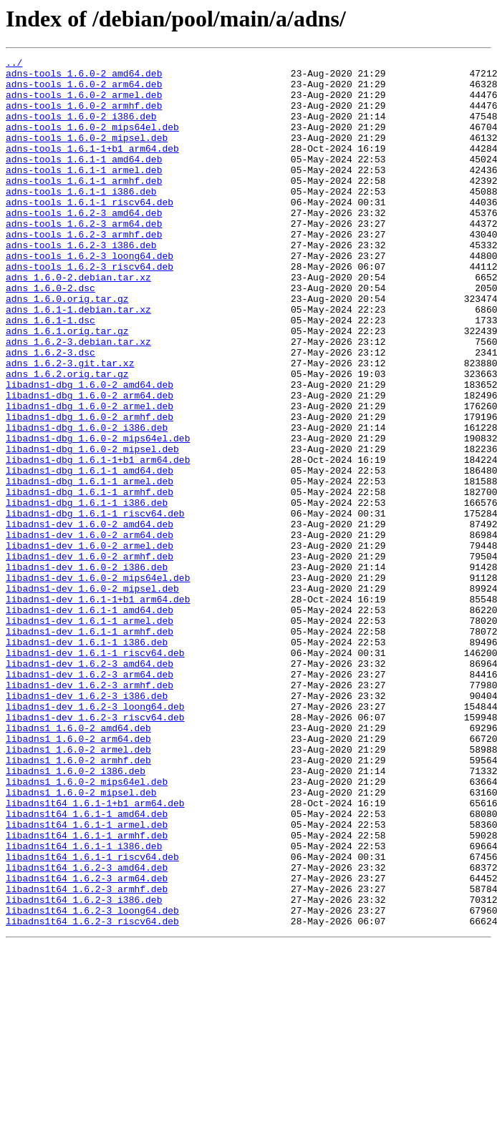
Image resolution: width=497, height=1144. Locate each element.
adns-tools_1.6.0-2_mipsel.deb (87, 154)
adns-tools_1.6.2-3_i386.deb (81, 283)
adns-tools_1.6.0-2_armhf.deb (84, 115)
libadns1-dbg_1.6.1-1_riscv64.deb (95, 605)
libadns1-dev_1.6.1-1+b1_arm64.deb (98, 708)
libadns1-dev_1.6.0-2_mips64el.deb (98, 682)
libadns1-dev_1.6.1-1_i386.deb (87, 759)
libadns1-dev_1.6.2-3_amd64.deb (89, 785)
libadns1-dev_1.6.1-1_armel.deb (89, 734)
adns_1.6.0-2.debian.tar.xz (78, 322)
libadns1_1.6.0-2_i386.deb (75, 914)
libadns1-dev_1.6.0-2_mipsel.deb (92, 695)
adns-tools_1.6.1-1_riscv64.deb (89, 231)
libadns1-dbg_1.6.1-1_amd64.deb (89, 553)
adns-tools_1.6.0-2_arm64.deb (84, 90)
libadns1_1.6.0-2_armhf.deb (78, 901)
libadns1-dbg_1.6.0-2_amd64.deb (89, 450)
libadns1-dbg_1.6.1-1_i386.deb (87, 592)
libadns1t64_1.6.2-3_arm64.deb (87, 1043)
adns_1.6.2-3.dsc (50, 412)
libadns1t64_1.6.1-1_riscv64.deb (92, 1017)
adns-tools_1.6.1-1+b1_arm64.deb (92, 167)
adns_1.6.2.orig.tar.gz (67, 437)
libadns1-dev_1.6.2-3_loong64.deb (95, 837)
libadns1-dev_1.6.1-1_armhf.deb (89, 746)
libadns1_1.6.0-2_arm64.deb (78, 875)
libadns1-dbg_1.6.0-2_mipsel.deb (92, 528)
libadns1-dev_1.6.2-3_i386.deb (87, 824)
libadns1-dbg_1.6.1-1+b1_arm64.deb (98, 540)
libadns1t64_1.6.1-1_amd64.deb (87, 965)
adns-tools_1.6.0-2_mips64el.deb (92, 141)
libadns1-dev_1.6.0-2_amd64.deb (89, 618)
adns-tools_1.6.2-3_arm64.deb (84, 257)
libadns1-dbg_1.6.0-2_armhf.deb (89, 489)
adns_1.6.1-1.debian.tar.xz (78, 360)
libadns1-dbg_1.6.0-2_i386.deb (87, 502)
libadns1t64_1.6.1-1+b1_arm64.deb (95, 953)
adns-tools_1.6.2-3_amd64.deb (84, 244)
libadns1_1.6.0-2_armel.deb (78, 888)
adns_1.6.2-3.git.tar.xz (70, 425)
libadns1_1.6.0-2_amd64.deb (78, 862)
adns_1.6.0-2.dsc (50, 334)
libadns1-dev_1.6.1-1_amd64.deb (89, 721)
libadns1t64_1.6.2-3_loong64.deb (92, 1081)
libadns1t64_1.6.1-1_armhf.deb (87, 991)
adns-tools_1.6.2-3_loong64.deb (89, 296)
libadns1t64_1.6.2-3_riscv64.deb (92, 1094)
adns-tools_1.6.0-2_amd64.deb (84, 77)
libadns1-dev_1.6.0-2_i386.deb (87, 669)
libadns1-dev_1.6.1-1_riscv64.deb (95, 772)
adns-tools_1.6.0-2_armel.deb (84, 103)
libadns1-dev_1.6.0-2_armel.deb (89, 643)
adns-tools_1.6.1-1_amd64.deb (84, 180)
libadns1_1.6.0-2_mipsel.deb (81, 940)
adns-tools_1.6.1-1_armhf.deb (84, 206)
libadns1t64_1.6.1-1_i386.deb (84, 1004)
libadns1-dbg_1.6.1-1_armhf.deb (89, 579)
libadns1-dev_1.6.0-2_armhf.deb (89, 656)
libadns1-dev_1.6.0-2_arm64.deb (89, 631)
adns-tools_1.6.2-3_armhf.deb (84, 270)
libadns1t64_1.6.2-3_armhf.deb (87, 1056)
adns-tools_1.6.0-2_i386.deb (81, 128)
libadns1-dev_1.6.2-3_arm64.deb (89, 798)
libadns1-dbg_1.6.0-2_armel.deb (89, 476)
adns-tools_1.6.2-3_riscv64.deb (89, 309)
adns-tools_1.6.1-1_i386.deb (81, 218)
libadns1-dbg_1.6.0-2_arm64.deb (89, 463)
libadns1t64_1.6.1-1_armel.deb (87, 978)
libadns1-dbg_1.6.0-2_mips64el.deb (98, 515)
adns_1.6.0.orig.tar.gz (67, 347)
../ (14, 64)
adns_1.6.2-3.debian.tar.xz (78, 399)
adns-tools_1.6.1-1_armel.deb (84, 193)
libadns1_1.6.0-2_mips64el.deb (87, 927)
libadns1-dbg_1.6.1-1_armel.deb (89, 566)
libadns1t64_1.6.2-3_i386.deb (84, 1068)
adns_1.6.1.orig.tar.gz (67, 386)
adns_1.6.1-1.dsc (50, 373)
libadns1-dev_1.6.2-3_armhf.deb (89, 811)
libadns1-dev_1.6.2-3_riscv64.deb (95, 850)
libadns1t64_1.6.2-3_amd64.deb (87, 1030)
